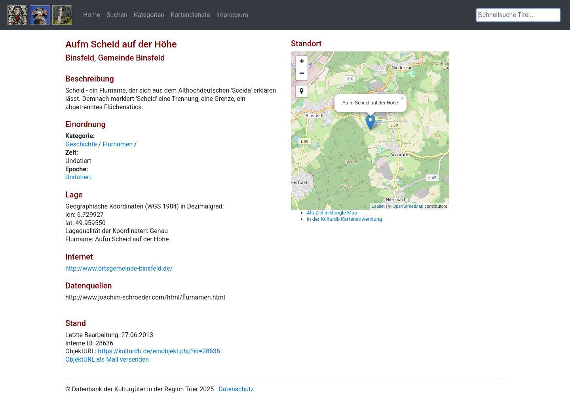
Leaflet (378, 206)
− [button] (301, 74)
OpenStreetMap (408, 206)
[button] (554, 15)
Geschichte (81, 144)
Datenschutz (236, 389)
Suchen (116, 15)
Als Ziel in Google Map (332, 213)
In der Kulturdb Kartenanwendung (344, 219)
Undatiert (78, 177)
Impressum (232, 15)
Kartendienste (190, 15)
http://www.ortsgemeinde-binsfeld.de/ (119, 268)
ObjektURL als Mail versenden (107, 359)
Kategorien (149, 15)
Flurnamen (118, 144)
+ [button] (301, 62)
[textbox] (518, 15)
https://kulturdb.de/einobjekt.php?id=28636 (159, 351)
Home (91, 15)
